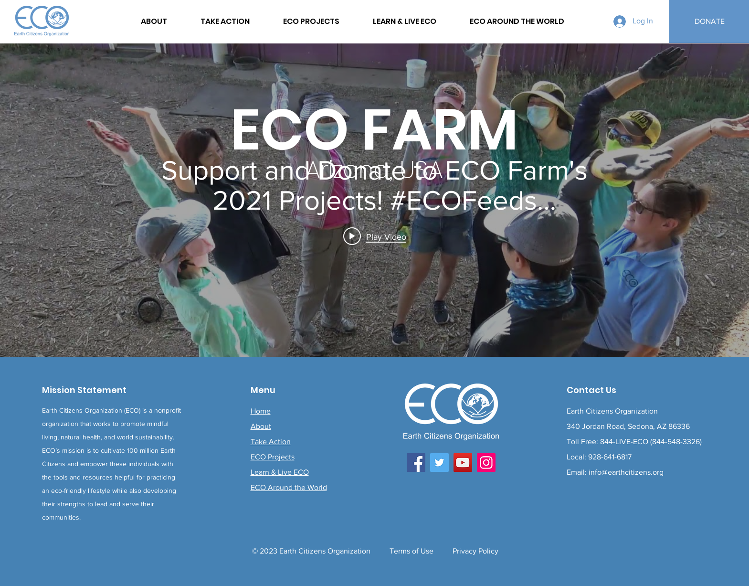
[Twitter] (439, 462)
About (261, 426)
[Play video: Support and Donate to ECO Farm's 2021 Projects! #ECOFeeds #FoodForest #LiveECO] (374, 236)
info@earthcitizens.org (626, 472)
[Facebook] (416, 462)
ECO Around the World (289, 487)
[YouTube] (463, 462)
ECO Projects (273, 457)
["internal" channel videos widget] (374, 200)
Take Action (271, 441)
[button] (516, 21)
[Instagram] (486, 462)
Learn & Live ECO (280, 472)
